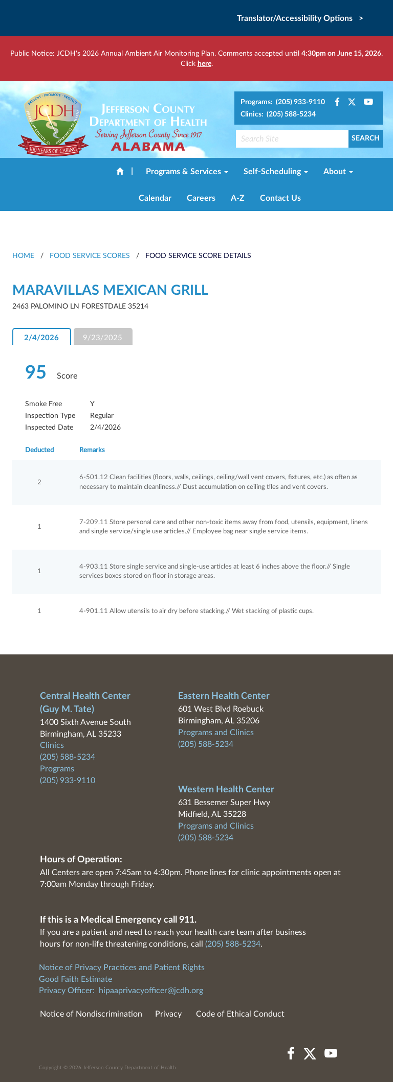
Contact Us (280, 198)
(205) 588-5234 (67, 757)
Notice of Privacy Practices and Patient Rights (122, 967)
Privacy (168, 1014)
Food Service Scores (90, 256)
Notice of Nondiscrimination (91, 1014)
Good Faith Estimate (75, 979)
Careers (201, 198)
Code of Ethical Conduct (240, 1014)
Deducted (39, 450)
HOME (23, 256)
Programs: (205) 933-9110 (283, 102)
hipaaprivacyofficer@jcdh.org (151, 990)
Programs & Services (187, 172)
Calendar (155, 198)
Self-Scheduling (276, 172)
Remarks (92, 450)
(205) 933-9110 (67, 781)
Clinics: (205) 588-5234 (278, 114)
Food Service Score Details (198, 256)
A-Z (238, 198)
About (338, 172)
